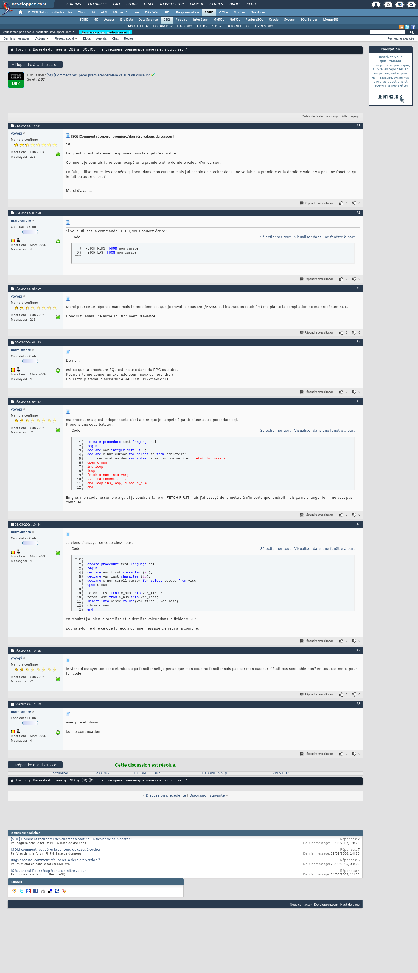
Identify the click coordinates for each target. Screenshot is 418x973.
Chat (148, 4)
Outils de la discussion (318, 116)
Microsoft (120, 13)
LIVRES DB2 (264, 26)
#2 (358, 212)
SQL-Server (309, 20)
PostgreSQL (254, 20)
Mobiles (240, 13)
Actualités (60, 773)
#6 (358, 524)
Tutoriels (97, 4)
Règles (128, 38)
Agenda (101, 38)
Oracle (274, 20)
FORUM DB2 (163, 26)
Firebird (181, 20)
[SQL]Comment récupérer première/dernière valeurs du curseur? (98, 75)
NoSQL (234, 20)
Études (216, 4)
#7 (358, 650)
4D (96, 20)
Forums (73, 4)
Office (223, 13)
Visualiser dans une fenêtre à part (324, 237)
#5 (358, 401)
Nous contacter (301, 904)
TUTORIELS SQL (238, 26)
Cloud (82, 13)
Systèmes (258, 13)
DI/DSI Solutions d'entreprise (50, 13)
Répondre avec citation (317, 203)
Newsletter (171, 4)
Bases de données (47, 50)
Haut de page (350, 904)
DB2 (166, 20)
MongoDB (330, 20)
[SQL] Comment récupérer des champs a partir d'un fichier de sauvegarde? (72, 839)
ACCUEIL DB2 (138, 26)
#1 (358, 125)
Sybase (289, 20)
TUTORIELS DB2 (209, 26)
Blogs (131, 4)
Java (136, 13)
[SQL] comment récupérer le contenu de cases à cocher (55, 850)
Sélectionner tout (275, 237)
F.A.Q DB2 (184, 26)
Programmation (187, 13)
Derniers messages (17, 38)
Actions (40, 38)
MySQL (218, 20)
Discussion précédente (166, 795)
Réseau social (64, 38)
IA (93, 13)
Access (109, 20)
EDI (167, 13)
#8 (358, 704)
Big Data (126, 20)
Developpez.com (326, 904)
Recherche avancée (400, 38)
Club (251, 4)
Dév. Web (152, 13)
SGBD (209, 13)
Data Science (148, 20)
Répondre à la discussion (35, 64)
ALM (104, 13)
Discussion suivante (207, 795)
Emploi (196, 4)
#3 (358, 288)
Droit (234, 4)
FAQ (116, 4)
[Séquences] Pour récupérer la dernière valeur (48, 871)
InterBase (200, 20)
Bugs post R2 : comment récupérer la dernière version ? (55, 860)
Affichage (349, 116)
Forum (21, 50)
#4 (358, 342)
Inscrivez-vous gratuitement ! (106, 32)
